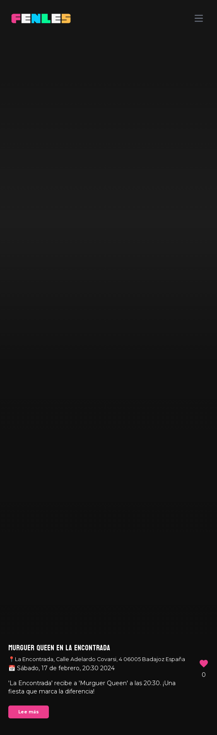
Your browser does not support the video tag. (108, 367)
